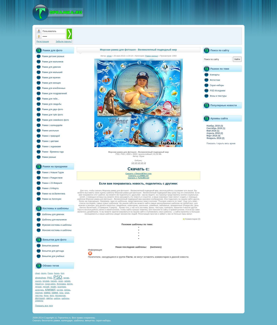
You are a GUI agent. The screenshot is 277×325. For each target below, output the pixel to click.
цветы (49, 298)
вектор (70, 284)
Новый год (39, 284)
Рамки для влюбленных (50, 88)
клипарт (50, 289)
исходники (62, 287)
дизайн (53, 287)
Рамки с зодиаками (48, 146)
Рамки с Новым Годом (49, 172)
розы (61, 293)
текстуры (39, 296)
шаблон (57, 298)
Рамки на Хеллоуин (48, 198)
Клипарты (211, 74)
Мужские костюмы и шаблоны (53, 224)
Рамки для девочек (48, 66)
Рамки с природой (47, 135)
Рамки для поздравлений (51, 93)
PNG (49, 277)
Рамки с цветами (47, 141)
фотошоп (40, 298)
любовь (67, 290)
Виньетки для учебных (49, 256)
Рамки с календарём (48, 125)
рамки (55, 292)
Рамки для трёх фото (49, 114)
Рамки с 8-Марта (46, 188)
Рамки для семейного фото (52, 119)
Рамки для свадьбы (48, 104)
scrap (66, 277)
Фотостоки (211, 80)
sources (38, 281)
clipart (37, 273)
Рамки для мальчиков (49, 61)
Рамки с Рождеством (49, 177)
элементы (39, 301)
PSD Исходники (214, 90)
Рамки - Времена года (49, 151)
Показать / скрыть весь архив (221, 143)
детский (46, 287)
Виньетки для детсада (49, 250)
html (62, 273)
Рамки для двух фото (49, 109)
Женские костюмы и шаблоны (53, 230)
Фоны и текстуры (215, 95)
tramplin (54, 281)
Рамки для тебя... (47, 98)
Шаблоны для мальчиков (51, 219)
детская (38, 287)
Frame (50, 273)
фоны (46, 296)
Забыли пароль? (64, 41)
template (46, 281)
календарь (39, 290)
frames (57, 273)
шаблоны (65, 298)
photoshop (40, 277)
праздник (39, 293)
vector (60, 281)
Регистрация (43, 41)
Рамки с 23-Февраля (48, 183)
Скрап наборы (213, 85)
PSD (57, 277)
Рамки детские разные (49, 56)
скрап (67, 293)
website (67, 281)
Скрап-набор (50, 284)
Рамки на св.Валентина (50, 193)
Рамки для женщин (48, 82)
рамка (47, 292)
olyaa (109, 56)
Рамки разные (45, 157)
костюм (60, 290)
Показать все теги (44, 305)
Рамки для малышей (48, 72)
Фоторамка (61, 284)
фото (52, 296)
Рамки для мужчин (47, 77)
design (43, 273)
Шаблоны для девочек (49, 214)
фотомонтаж (60, 296)
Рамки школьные (47, 130)
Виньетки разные (47, 245)
